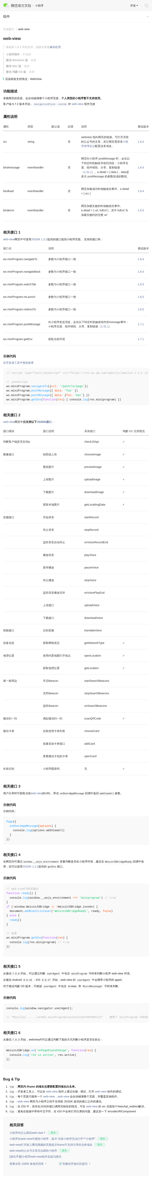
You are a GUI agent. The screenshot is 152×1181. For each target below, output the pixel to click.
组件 (6, 16)
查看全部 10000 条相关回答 (28, 1163)
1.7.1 (141, 324)
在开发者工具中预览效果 (18, 362)
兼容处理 (55, 47)
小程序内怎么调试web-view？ (28, 1132)
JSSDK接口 (44, 421)
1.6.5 (141, 284)
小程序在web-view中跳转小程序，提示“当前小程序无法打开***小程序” (52, 1138)
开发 (133, 5)
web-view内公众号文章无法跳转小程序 (33, 1150)
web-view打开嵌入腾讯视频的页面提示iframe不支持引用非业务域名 (51, 1144)
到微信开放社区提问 (75, 1163)
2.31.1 (88, 172)
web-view (77, 104)
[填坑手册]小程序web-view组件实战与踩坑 (35, 1156)
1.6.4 (141, 141)
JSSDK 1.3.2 (39, 239)
